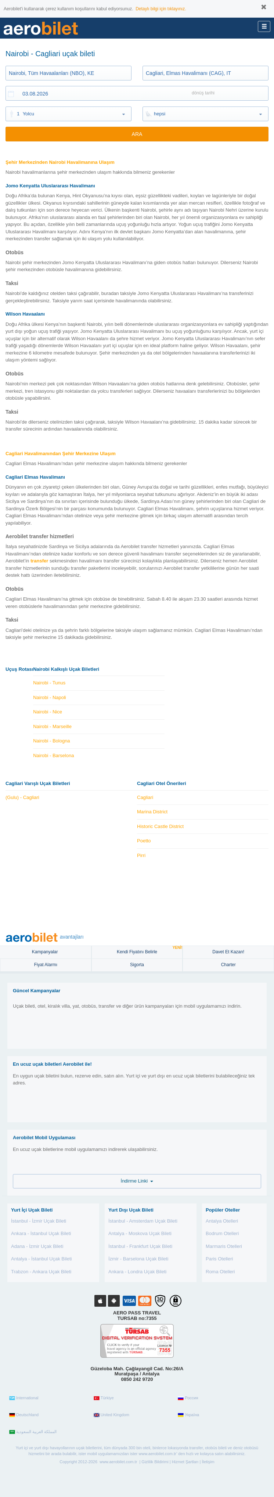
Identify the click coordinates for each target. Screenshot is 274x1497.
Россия (188, 1398)
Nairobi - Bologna (51, 741)
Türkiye (104, 1398)
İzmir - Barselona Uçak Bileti (138, 1259)
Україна (188, 1415)
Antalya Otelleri (222, 1221)
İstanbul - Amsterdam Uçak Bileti (142, 1221)
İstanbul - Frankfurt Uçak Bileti (140, 1246)
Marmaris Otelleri (224, 1246)
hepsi (159, 113)
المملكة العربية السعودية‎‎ (33, 1432)
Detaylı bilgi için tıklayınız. (161, 8)
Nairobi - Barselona (53, 755)
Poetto (144, 840)
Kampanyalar (45, 951)
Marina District (152, 811)
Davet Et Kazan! (228, 951)
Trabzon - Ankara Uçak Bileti (41, 1271)
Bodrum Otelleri (222, 1233)
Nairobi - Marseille (52, 726)
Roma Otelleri (220, 1271)
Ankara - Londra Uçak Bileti (137, 1271)
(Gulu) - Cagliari (22, 797)
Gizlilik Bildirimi (154, 1462)
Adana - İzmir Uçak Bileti (37, 1246)
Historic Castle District (160, 826)
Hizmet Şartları (185, 1462)
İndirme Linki (137, 1181)
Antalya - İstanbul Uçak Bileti (41, 1259)
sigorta (137, 964)
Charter (228, 964)
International (24, 1398)
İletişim (208, 1462)
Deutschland (24, 1415)
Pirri (141, 855)
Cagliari (145, 797)
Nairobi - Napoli (49, 697)
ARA (137, 134)
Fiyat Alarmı (45, 964)
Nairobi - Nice (47, 712)
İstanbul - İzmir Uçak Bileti (38, 1221)
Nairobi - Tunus (49, 682)
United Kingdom (111, 1415)
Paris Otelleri (219, 1259)
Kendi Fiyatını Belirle (149, 950)
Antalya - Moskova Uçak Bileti (140, 1233)
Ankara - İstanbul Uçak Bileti (41, 1233)
